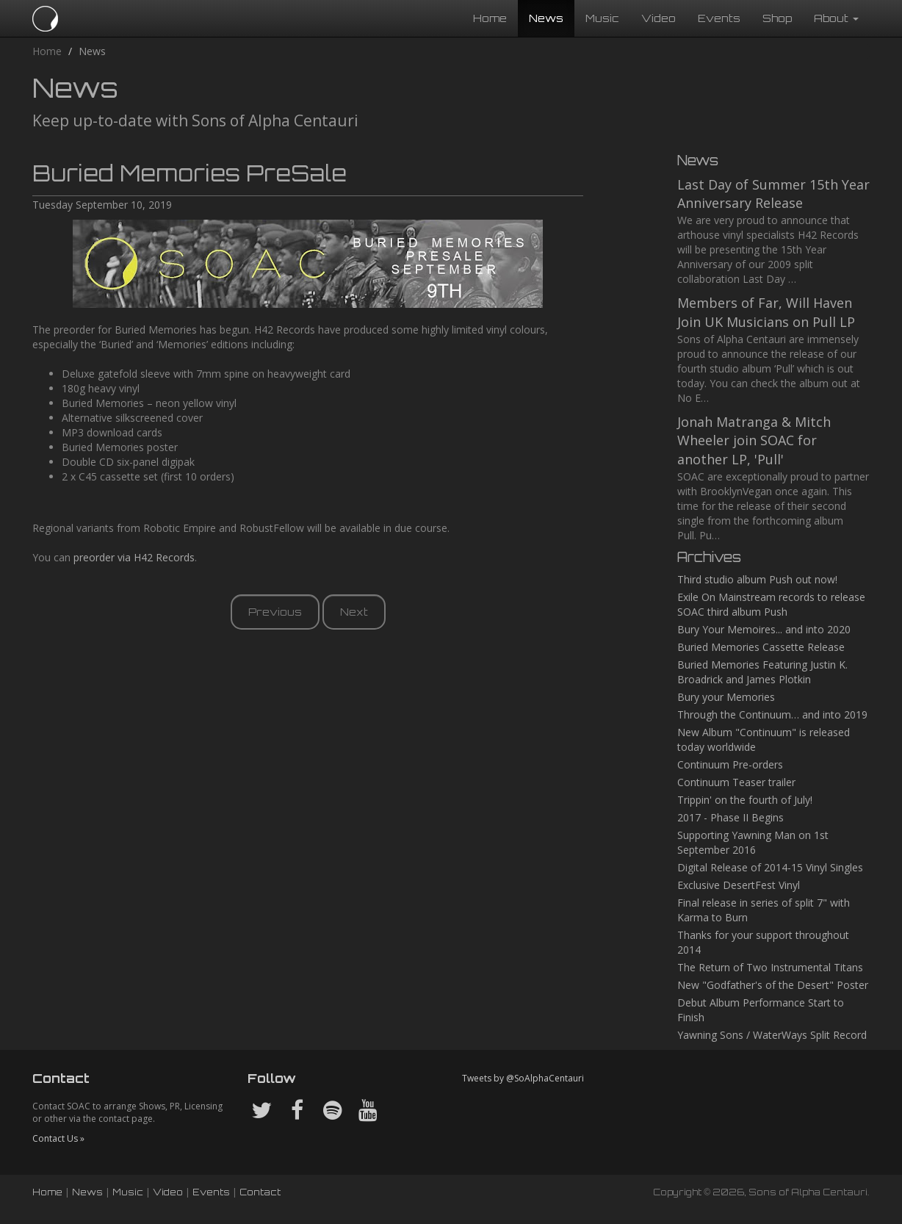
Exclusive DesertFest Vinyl (738, 885)
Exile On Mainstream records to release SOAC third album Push (771, 604)
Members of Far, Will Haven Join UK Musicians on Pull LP (766, 312)
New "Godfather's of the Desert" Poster (772, 985)
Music (602, 18)
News (546, 18)
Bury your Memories (726, 697)
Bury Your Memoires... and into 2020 (764, 629)
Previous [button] (275, 611)
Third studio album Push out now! (757, 579)
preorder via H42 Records (134, 557)
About (836, 18)
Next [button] (354, 611)
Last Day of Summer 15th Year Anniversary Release (773, 194)
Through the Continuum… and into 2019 (772, 714)
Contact (260, 1192)
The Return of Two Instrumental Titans (770, 967)
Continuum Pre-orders (730, 764)
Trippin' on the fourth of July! (744, 800)
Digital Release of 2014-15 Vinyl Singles (770, 867)
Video (658, 18)
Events (719, 18)
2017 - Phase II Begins (730, 817)
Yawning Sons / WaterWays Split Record (772, 1035)
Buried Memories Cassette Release (761, 647)
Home (490, 18)
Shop (777, 18)
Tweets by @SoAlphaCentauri (523, 1078)
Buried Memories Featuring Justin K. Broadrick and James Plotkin (762, 672)
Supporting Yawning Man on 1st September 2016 (753, 842)
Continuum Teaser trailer (736, 782)
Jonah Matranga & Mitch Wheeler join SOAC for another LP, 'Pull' (754, 440)
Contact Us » (58, 1138)
